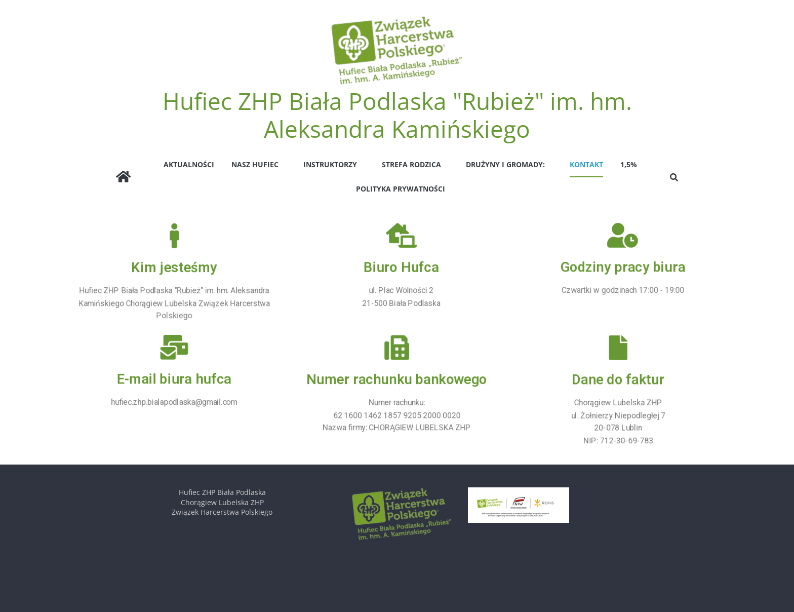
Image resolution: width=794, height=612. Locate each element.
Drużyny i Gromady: (505, 164)
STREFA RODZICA (411, 164)
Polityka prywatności (400, 189)
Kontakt (586, 164)
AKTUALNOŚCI (189, 164)
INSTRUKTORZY (330, 164)
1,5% (628, 164)
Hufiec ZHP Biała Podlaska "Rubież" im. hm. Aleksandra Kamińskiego (397, 114)
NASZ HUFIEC (255, 164)
